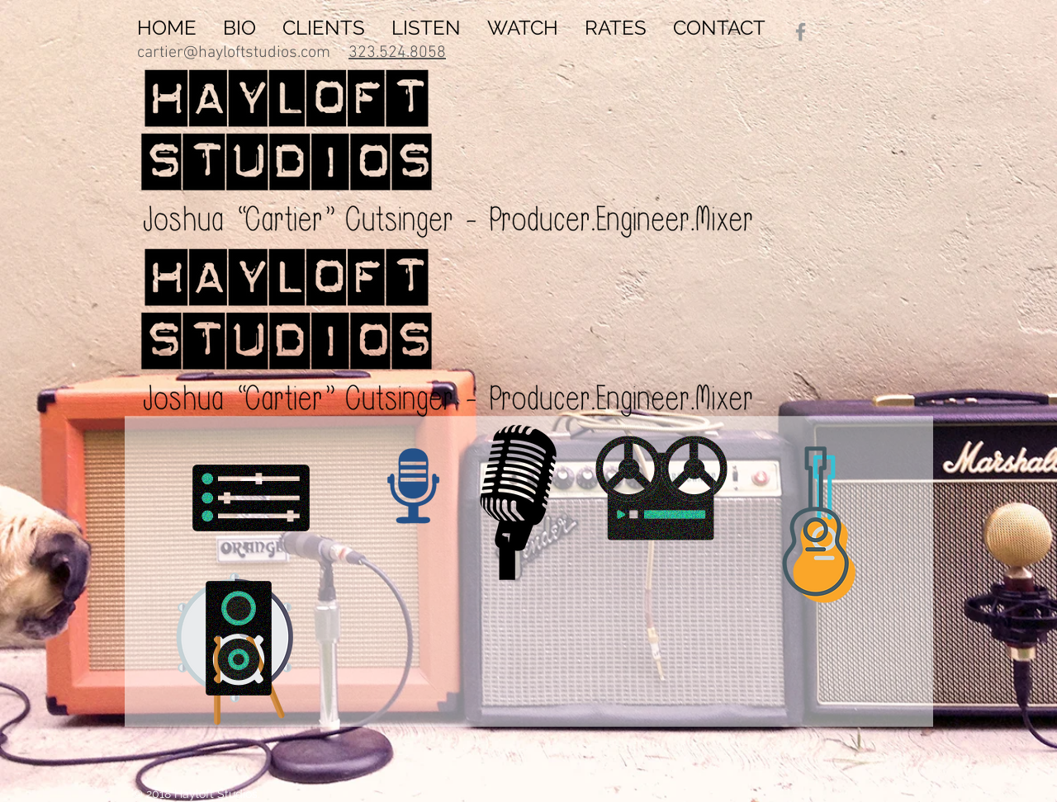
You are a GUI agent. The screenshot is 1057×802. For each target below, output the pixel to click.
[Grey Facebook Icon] (801, 32)
